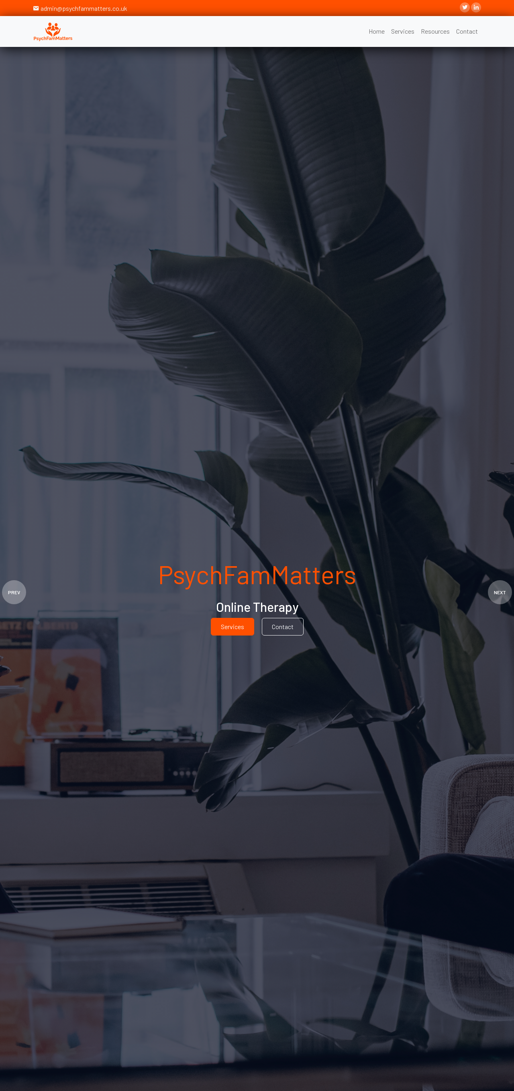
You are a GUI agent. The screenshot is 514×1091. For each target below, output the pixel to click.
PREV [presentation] (14, 592)
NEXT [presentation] (500, 592)
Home (377, 31)
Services (402, 31)
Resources (435, 31)
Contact (467, 31)
